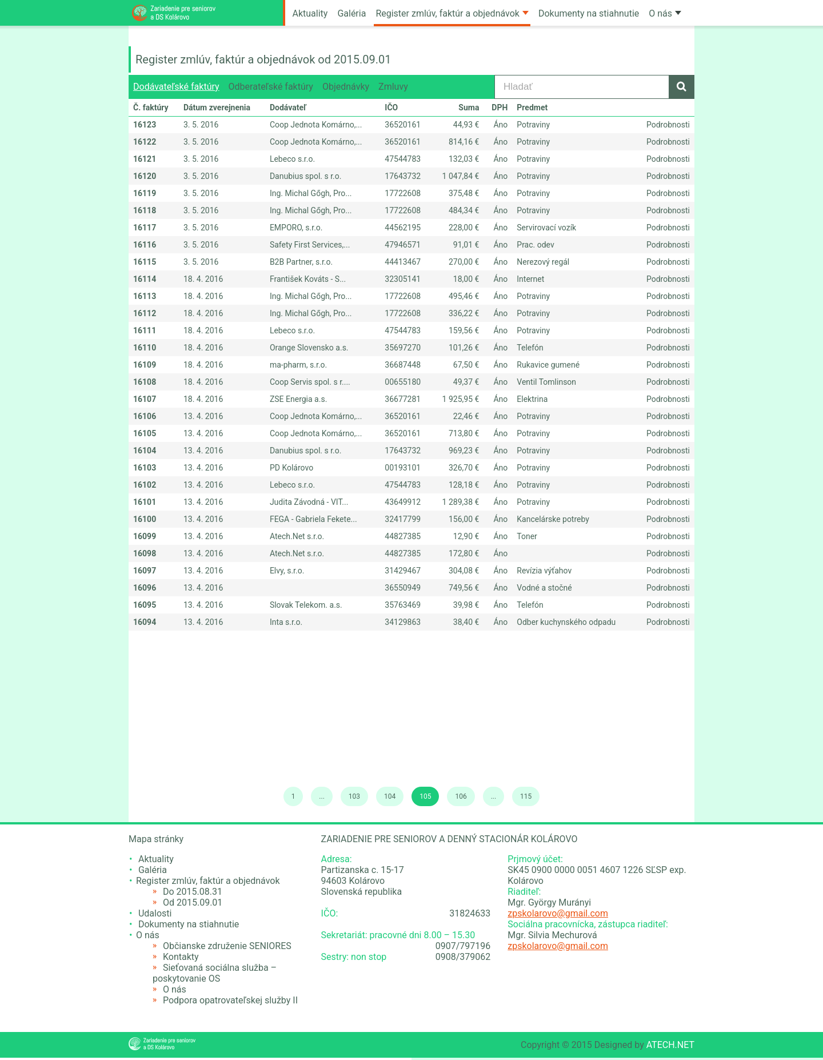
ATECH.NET (670, 1044)
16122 (144, 141)
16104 (144, 450)
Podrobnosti (668, 124)
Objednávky (345, 86)
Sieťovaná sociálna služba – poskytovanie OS (215, 973)
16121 (144, 159)
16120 (144, 176)
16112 (144, 313)
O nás (665, 13)
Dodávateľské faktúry (176, 86)
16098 (144, 553)
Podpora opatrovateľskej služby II (230, 1000)
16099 (144, 536)
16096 (144, 587)
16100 (144, 519)
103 (354, 796)
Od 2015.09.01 (192, 902)
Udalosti (155, 913)
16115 (144, 261)
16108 (144, 381)
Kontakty (181, 956)
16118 (144, 210)
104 (389, 796)
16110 (144, 347)
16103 (144, 467)
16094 (144, 622)
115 (526, 796)
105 (425, 796)
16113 (144, 296)
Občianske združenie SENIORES (227, 946)
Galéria (351, 13)
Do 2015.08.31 (192, 891)
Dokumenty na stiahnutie (588, 13)
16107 (144, 399)
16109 (144, 364)
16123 (144, 124)
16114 (144, 279)
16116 (144, 244)
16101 (144, 502)
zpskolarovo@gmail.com (558, 913)
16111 (144, 330)
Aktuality (310, 13)
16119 (144, 193)
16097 (144, 570)
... (322, 796)
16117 (144, 227)
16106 (144, 416)
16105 (144, 433)
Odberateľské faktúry (271, 86)
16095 (144, 604)
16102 (144, 484)
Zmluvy (393, 86)
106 (460, 796)
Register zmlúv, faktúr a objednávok (452, 13)
